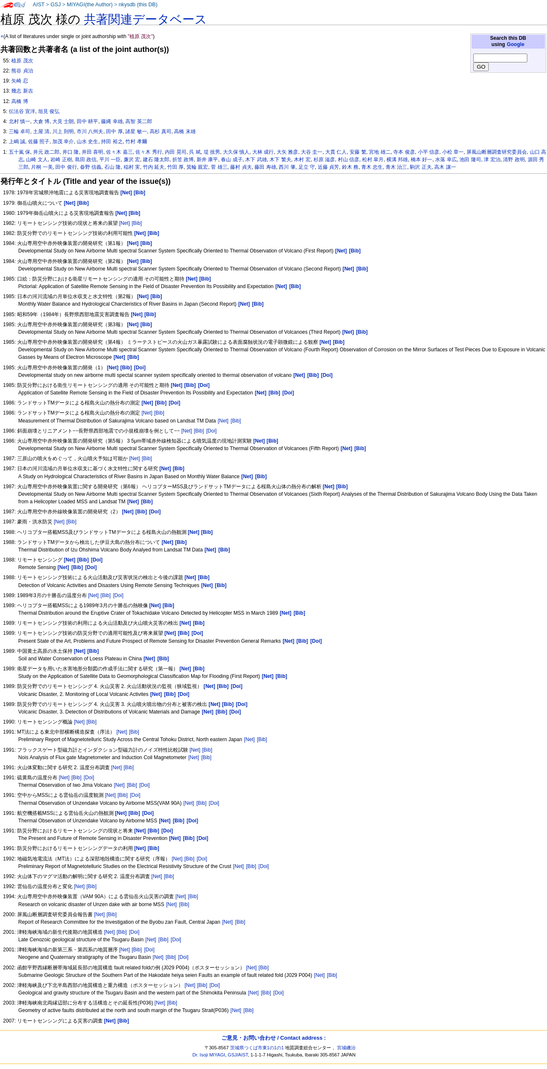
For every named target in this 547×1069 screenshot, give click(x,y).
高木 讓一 (445, 167)
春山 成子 (231, 159)
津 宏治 (492, 159)
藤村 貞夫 (240, 167)
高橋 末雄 (184, 131)
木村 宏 (302, 159)
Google (515, 44)
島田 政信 (85, 159)
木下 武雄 (256, 159)
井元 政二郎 (46, 152)
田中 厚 (114, 131)
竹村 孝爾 (136, 141)
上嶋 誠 (17, 141)
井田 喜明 (92, 152)
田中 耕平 (87, 121)
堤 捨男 (212, 152)
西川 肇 (287, 167)
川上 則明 (63, 131)
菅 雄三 (219, 167)
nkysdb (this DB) (138, 5)
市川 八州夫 (90, 131)
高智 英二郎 (138, 121)
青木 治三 (396, 167)
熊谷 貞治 (22, 71)
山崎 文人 (36, 159)
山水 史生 (87, 141)
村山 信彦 (348, 159)
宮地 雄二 (379, 152)
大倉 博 (41, 121)
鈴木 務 (350, 167)
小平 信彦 (428, 152)
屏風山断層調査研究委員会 (497, 152)
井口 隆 (70, 152)
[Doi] (211, 431)
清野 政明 (513, 159)
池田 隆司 (470, 159)
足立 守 (306, 167)
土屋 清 (41, 131)
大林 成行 (263, 152)
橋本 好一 (421, 159)
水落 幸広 (445, 159)
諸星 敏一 (136, 131)
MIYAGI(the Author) (89, 5)
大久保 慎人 (236, 152)
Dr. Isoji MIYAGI (208, 1054)
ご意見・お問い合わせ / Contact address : (273, 1038)
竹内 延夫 (153, 167)
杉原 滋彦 (324, 159)
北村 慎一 (19, 121)
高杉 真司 (160, 131)
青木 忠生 (372, 167)
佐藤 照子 (38, 141)
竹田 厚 (175, 167)
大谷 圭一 (311, 152)
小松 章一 (453, 152)
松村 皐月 (373, 159)
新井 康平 (207, 159)
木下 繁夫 (280, 159)
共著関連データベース (145, 19)
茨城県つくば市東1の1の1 (257, 1047)
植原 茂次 (22, 61)
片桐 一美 (41, 167)
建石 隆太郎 (156, 159)
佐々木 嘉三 (119, 152)
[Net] (124, 223)
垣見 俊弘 (49, 111)
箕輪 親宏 (197, 167)
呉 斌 (194, 152)
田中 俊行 (66, 167)
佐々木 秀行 (148, 152)
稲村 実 (132, 167)
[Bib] (137, 223)
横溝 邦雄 (397, 159)
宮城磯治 (346, 1047)
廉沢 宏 (132, 159)
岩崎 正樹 (61, 159)
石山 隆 (112, 167)
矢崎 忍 (19, 81)
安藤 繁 (358, 152)
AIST (38, 5)
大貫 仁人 (336, 152)
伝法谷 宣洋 (22, 111)
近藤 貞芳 (328, 167)
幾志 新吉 (22, 91)
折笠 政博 (183, 159)
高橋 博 (19, 101)
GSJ (55, 5)
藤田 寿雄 (265, 167)
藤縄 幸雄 (111, 121)
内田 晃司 (175, 152)
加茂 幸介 (63, 141)
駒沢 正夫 (420, 167)
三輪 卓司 (19, 131)
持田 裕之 (111, 141)
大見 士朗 (63, 121)
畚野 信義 (90, 167)
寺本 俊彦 (404, 152)
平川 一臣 (110, 159)
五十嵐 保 (19, 152)
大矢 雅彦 (287, 152)
